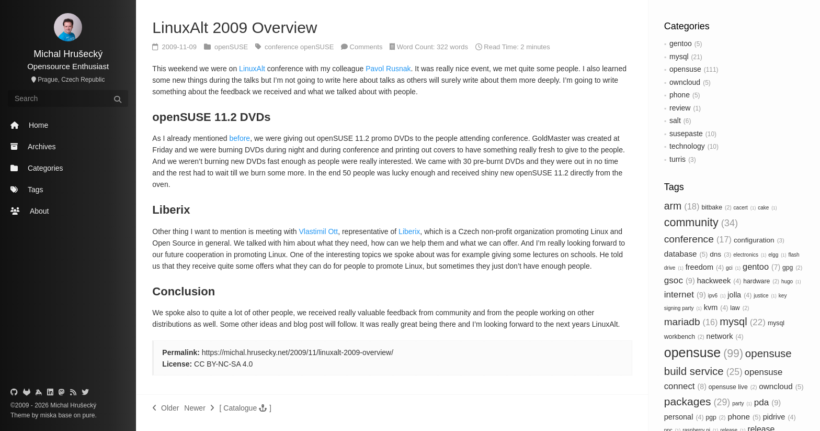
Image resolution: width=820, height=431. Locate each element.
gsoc (679, 280)
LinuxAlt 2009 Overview (234, 27)
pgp (715, 417)
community (701, 222)
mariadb (691, 321)
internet (685, 294)
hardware (761, 281)
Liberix (409, 231)
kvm (716, 307)
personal (684, 417)
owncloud (684, 82)
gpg (792, 267)
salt (675, 120)
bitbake (716, 207)
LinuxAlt (252, 68)
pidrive (779, 417)
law (739, 308)
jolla (739, 295)
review (679, 108)
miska (48, 415)
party (742, 403)
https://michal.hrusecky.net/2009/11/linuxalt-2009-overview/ (297, 352)
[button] (245, 408)
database (686, 253)
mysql (679, 56)
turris (677, 159)
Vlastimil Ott (318, 231)
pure (88, 415)
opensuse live (733, 387)
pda (767, 402)
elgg (777, 255)
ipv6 (717, 296)
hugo (791, 281)
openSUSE (232, 47)
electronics (749, 255)
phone (679, 95)
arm (682, 206)
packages (697, 401)
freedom (705, 267)
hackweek (719, 281)
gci (733, 268)
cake (767, 208)
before (239, 138)
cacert (745, 208)
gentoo (680, 43)
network (725, 336)
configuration (759, 240)
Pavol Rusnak (388, 68)
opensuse (685, 69)
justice (765, 296)
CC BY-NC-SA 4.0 (223, 364)
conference (698, 239)
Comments (366, 47)
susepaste (686, 133)
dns (720, 254)
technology (687, 146)
